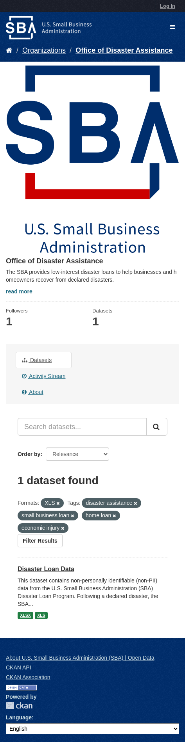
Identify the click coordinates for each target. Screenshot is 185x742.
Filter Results (40, 541)
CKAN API (18, 667)
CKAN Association (28, 677)
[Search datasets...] (82, 427)
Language (19, 717)
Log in (167, 6)
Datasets (37, 360)
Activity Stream (43, 376)
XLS (41, 615)
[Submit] (156, 427)
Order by (29, 454)
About (32, 392)
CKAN (19, 705)
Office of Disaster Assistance (123, 50)
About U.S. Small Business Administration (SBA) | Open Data (80, 658)
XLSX (25, 615)
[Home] (9, 50)
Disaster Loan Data (46, 569)
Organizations (44, 50)
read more (19, 291)
